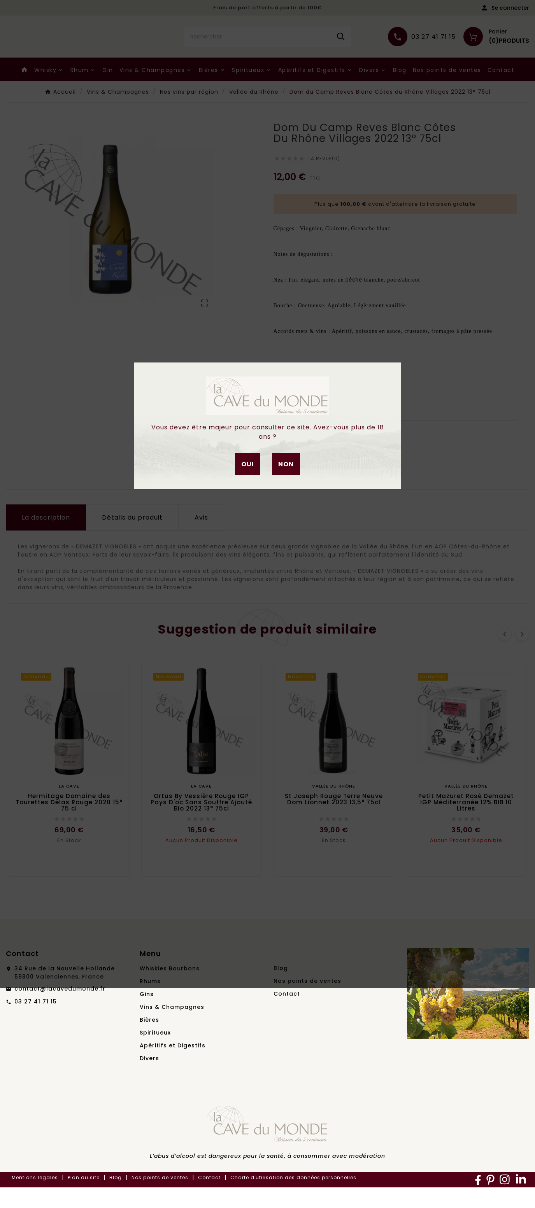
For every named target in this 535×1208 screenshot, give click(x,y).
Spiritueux (155, 1053)
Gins (147, 1015)
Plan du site (84, 1198)
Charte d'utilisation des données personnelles (293, 1198)
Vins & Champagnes (172, 1027)
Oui (247, 464)
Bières (149, 1040)
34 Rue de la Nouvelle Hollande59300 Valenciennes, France (64, 993)
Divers (149, 1079)
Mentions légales (35, 1198)
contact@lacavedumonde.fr (59, 1009)
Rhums (150, 1002)
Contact (287, 1014)
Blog (281, 989)
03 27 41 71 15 (35, 1022)
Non (286, 464)
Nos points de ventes (307, 1001)
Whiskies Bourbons (170, 989)
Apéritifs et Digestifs (172, 1066)
